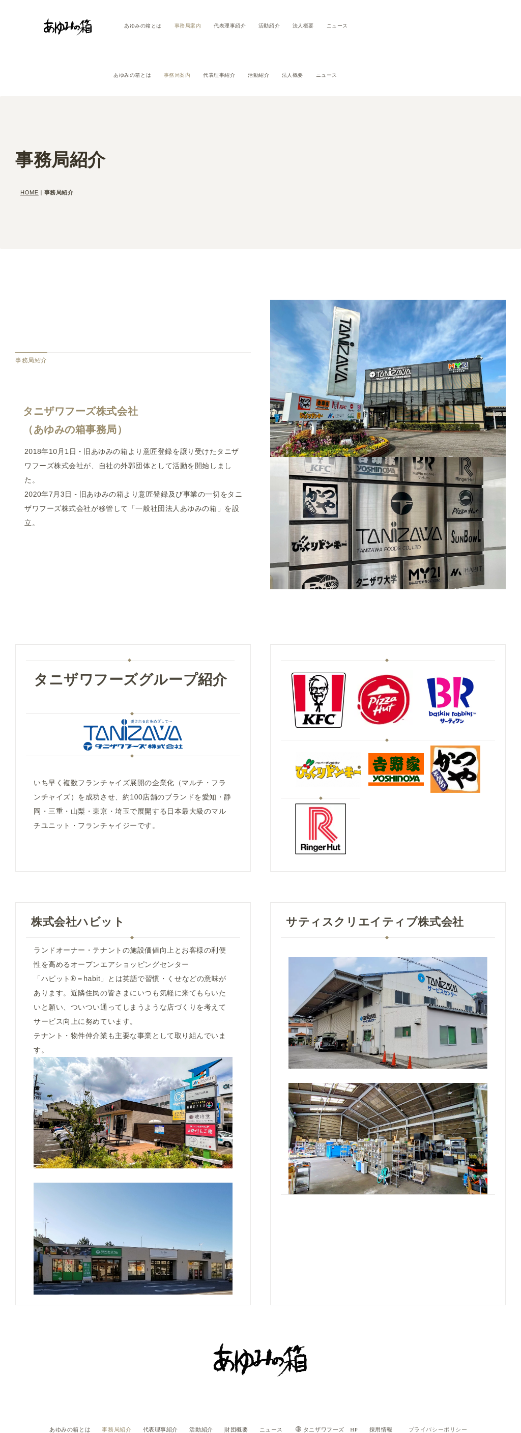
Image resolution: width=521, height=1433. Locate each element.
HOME (29, 150)
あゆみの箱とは (143, 25)
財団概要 (242, 1386)
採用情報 (401, 1386)
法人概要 (303, 25)
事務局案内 (188, 25)
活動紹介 (269, 25)
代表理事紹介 (230, 25)
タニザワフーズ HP (342, 1386)
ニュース (337, 25)
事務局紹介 (107, 1386)
